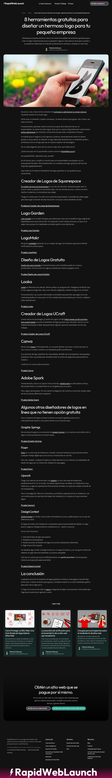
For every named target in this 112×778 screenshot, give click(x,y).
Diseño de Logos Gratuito (31, 265)
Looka (23, 287)
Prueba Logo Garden (30, 230)
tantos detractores (28, 132)
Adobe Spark (65, 383)
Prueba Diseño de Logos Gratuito (35, 274)
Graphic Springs (58, 432)
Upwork (53, 480)
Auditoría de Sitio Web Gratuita (94, 757)
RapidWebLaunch (68, 151)
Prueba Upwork (28, 505)
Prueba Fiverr (27, 469)
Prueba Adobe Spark (30, 399)
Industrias (48, 757)
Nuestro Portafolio (51, 749)
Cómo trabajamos (51, 746)
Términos (9, 752)
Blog (89, 743)
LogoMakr (32, 243)
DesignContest (26, 516)
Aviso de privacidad (33, 750)
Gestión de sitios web (72, 746)
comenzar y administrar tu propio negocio (70, 112)
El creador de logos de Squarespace (34, 186)
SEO (67, 749)
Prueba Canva (27, 370)
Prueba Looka (27, 306)
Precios (70, 3)
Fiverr (23, 452)
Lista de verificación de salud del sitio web (96, 752)
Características (50, 743)
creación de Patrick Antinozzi (18, 750)
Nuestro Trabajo (60, 3)
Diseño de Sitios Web (72, 743)
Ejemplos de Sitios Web (52, 759)
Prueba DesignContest (31, 566)
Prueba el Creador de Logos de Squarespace (40, 205)
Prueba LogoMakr (29, 252)
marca (48, 589)
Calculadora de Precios (94, 749)
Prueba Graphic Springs (31, 441)
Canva (33, 347)
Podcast (90, 746)
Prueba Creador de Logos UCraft (35, 334)
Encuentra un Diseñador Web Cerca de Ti (54, 752)
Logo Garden (26, 218)
